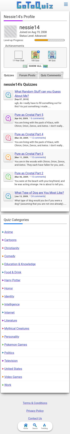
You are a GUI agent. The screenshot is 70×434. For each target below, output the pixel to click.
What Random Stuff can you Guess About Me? (38, 94)
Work (7, 385)
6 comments (37, 118)
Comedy (9, 256)
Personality (11, 336)
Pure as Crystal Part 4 (29, 134)
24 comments (38, 196)
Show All (35, 66)
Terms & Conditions (35, 403)
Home (25, 426)
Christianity (11, 248)
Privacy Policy (34, 410)
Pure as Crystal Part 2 (29, 173)
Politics (9, 353)
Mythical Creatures (16, 328)
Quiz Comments (52, 74)
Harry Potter (12, 280)
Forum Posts (28, 74)
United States (13, 369)
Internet (9, 312)
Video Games (13, 377)
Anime (8, 232)
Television (11, 361)
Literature (10, 320)
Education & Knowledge (20, 264)
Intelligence (12, 304)
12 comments (38, 138)
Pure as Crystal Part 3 (29, 153)
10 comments (38, 157)
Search (35, 426)
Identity (9, 296)
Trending (44, 426)
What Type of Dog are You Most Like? (39, 192)
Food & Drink (12, 272)
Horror (8, 288)
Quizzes (9, 75)
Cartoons (10, 240)
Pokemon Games (15, 344)
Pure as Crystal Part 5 (29, 115)
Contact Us (35, 418)
